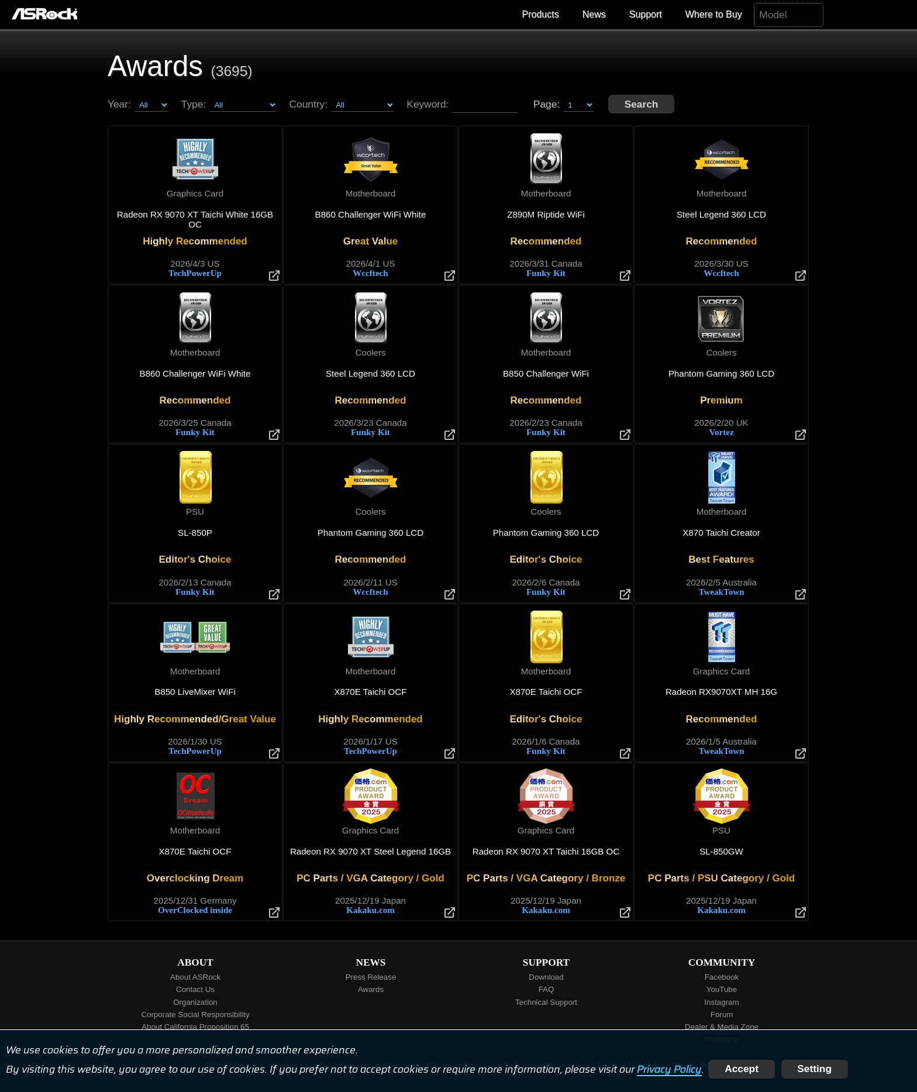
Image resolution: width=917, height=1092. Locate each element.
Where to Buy (713, 14)
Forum (722, 1014)
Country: (308, 104)
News (594, 14)
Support (645, 14)
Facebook (722, 977)
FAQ (546, 989)
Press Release (371, 977)
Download (546, 977)
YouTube (721, 989)
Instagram (721, 1002)
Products (540, 14)
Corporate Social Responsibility (195, 1014)
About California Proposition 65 (195, 1026)
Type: (193, 104)
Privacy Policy (669, 1068)
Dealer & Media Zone (722, 1026)
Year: (119, 104)
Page (545, 104)
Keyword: (427, 104)
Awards (371, 989)
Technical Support (546, 1002)
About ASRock (195, 977)
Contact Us (195, 989)
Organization (195, 1002)
